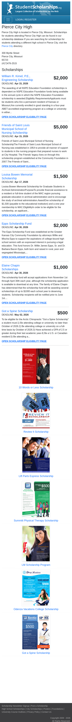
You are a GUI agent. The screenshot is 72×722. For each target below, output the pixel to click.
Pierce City (7, 46)
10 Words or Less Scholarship (36, 387)
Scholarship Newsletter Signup (15, 706)
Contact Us (46, 712)
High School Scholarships (13, 709)
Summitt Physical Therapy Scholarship (36, 520)
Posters (47, 709)
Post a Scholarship (39, 706)
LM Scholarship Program (36, 564)
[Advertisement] (36, 679)
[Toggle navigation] (8, 20)
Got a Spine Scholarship (36, 652)
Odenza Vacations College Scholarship (36, 609)
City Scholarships (34, 709)
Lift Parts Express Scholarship (36, 476)
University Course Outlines (14, 712)
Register (30, 19)
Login (19, 19)
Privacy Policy (33, 712)
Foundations (57, 709)
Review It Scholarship (35, 431)
